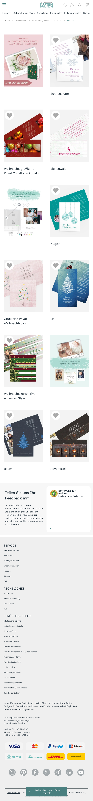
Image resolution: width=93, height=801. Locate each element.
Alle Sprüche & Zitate (12, 621)
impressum (13, 792)
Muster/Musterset (11, 561)
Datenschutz (9, 603)
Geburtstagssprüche (12, 672)
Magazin (7, 571)
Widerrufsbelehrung (12, 598)
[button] (55, 40)
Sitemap (7, 576)
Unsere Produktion (11, 566)
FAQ (5, 581)
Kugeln (55, 244)
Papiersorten (9, 555)
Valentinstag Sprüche (12, 662)
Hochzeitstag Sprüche (13, 682)
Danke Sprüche (10, 631)
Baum (8, 469)
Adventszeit (58, 469)
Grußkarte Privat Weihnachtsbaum (16, 321)
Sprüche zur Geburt (12, 693)
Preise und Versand (11, 550)
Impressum (8, 593)
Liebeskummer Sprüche (13, 626)
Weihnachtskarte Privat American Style (20, 396)
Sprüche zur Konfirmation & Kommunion (20, 652)
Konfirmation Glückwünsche (15, 688)
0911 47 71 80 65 (20, 729)
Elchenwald (58, 169)
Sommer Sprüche (11, 636)
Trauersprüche (9, 677)
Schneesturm (59, 93)
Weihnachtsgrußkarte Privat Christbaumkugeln (21, 171)
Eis (52, 319)
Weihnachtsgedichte (12, 657)
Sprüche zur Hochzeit (12, 646)
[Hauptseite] (46, 4)
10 (77, 528)
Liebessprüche (10, 667)
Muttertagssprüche (11, 641)
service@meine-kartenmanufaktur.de (22, 717)
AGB (5, 609)
